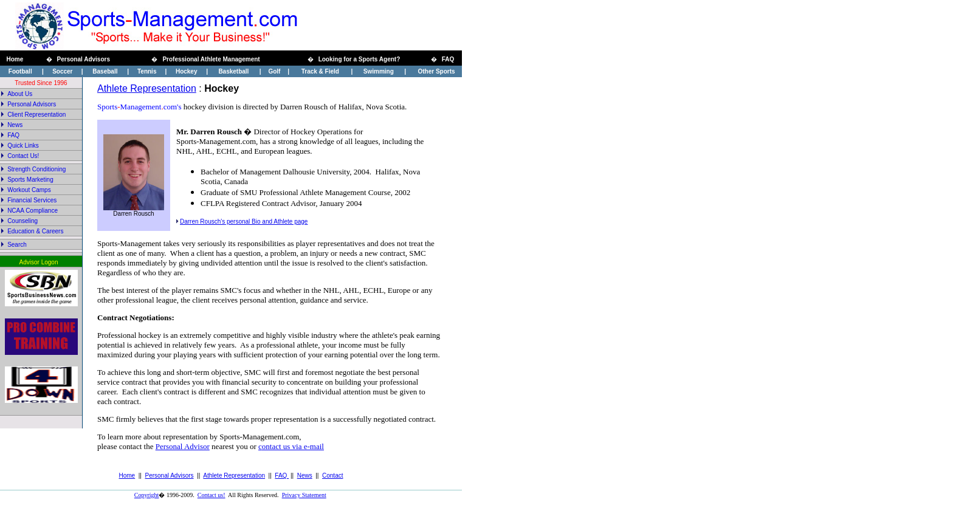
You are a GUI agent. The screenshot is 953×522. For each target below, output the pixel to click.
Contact (332, 475)
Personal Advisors (169, 475)
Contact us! (211, 495)
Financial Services (32, 200)
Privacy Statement (304, 495)
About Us (19, 94)
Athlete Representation (146, 88)
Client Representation (36, 114)
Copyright (146, 495)
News (14, 125)
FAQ (282, 475)
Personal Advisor (183, 446)
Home (127, 475)
